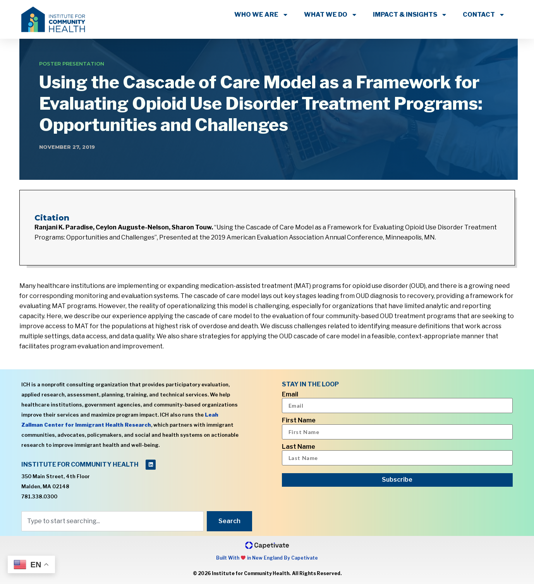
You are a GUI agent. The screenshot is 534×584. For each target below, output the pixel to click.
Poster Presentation (71, 63)
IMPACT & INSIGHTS (410, 15)
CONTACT (484, 15)
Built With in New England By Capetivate (267, 558)
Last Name (298, 446)
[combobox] (112, 521)
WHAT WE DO (330, 15)
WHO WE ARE (261, 15)
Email (290, 394)
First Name (299, 420)
